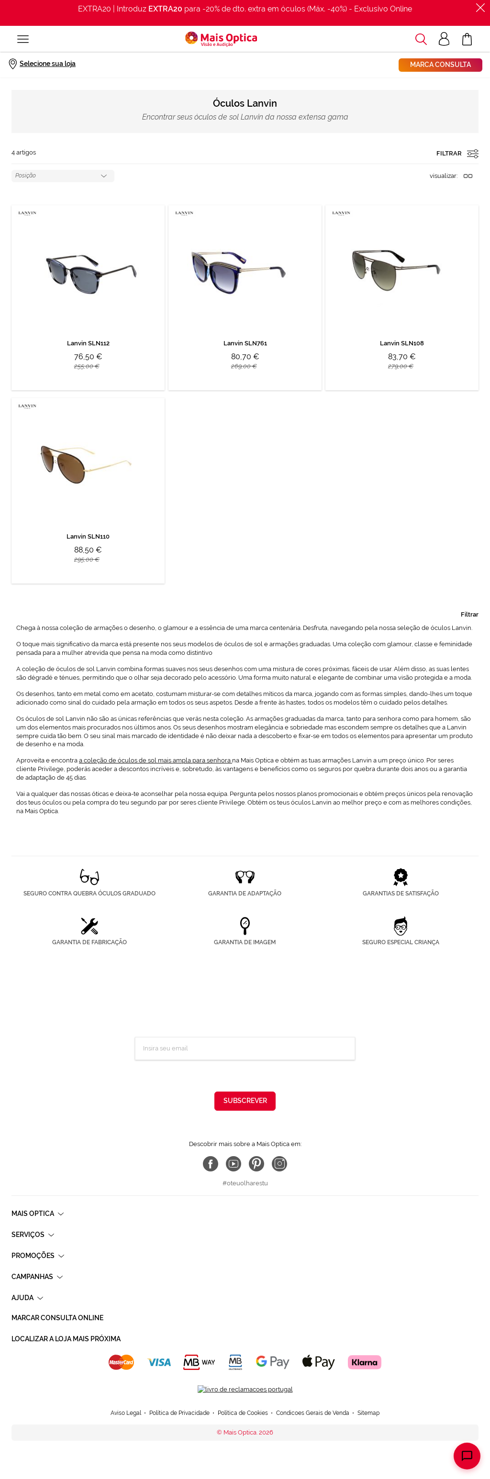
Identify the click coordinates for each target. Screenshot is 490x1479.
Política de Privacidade (282, 1075)
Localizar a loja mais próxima (66, 1339)
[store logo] (221, 39)
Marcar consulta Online (57, 1318)
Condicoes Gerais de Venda (312, 1406)
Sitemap (368, 1406)
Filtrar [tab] (470, 614)
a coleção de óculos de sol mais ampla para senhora (155, 760)
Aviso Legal (126, 1406)
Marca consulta (440, 64)
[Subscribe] (245, 1101)
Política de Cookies (243, 1406)
